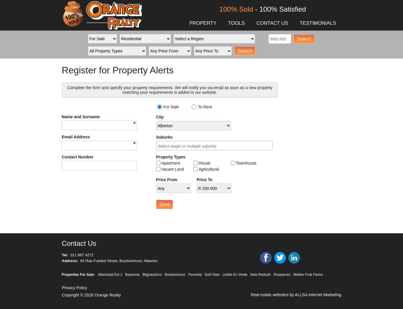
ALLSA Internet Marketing (318, 294)
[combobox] (214, 145)
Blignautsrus (152, 275)
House (204, 163)
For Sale (171, 107)
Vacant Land (172, 169)
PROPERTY (202, 23)
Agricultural (209, 169)
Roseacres (282, 275)
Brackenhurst (175, 275)
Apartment (170, 163)
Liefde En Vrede (235, 275)
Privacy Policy (74, 287)
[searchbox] (216, 146)
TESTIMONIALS (318, 23)
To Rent (205, 107)
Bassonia (132, 275)
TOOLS (236, 23)
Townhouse (246, 163)
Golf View (212, 275)
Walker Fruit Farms (308, 275)
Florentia (195, 275)
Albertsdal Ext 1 (110, 275)
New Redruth (260, 275)
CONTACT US (272, 23)
